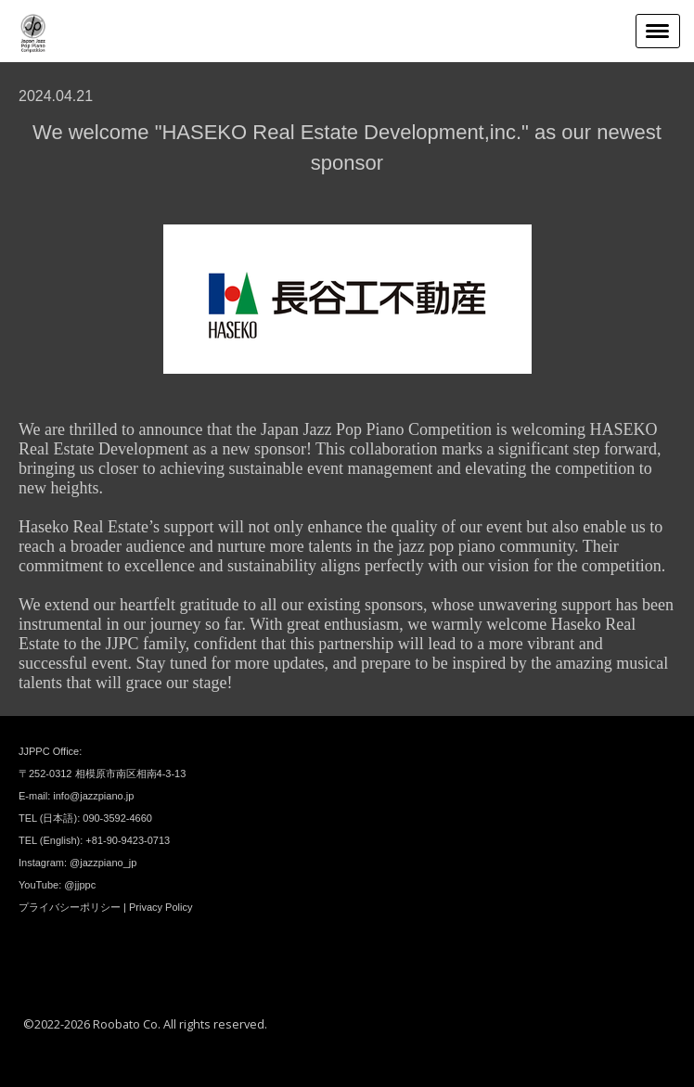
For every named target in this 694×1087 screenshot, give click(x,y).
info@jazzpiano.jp (93, 795)
